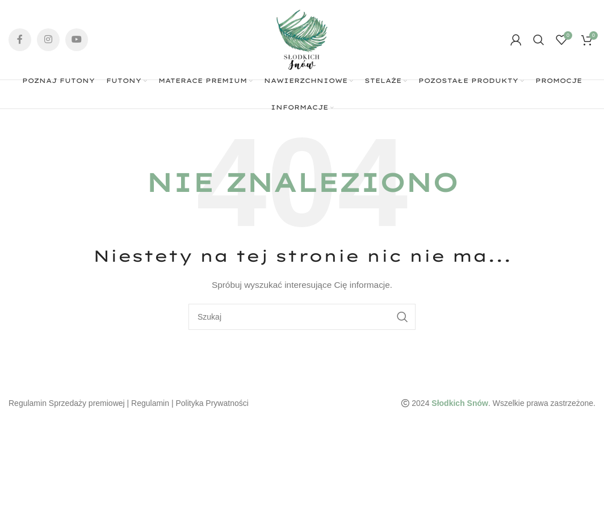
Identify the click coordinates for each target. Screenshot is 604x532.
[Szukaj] (538, 39)
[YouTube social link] (76, 39)
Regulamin (150, 403)
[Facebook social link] (20, 39)
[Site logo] (302, 39)
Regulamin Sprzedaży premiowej (67, 403)
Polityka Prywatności (211, 403)
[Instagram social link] (48, 39)
